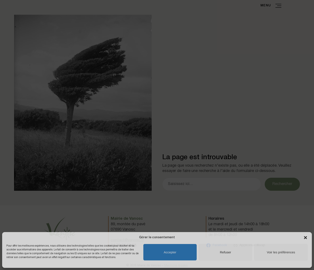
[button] (305, 237)
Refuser (225, 252)
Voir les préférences (281, 252)
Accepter (170, 252)
